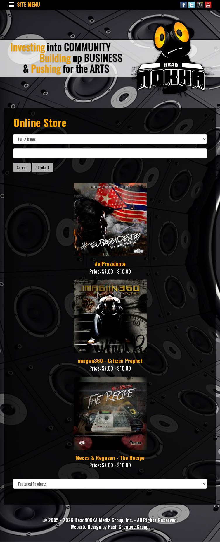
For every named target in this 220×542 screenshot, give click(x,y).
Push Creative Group (128, 526)
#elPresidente (110, 263)
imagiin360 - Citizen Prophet (110, 360)
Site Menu (24, 4)
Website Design (86, 526)
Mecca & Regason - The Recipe (110, 458)
